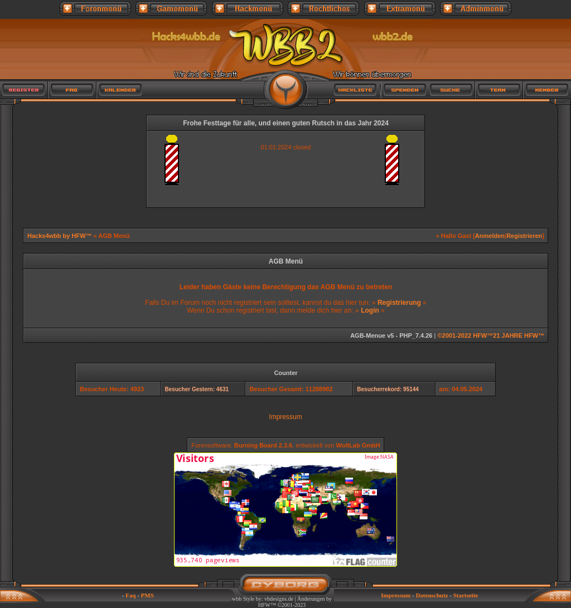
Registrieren (524, 235)
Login (370, 310)
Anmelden (490, 235)
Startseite (465, 595)
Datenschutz (431, 595)
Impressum (285, 417)
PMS (147, 595)
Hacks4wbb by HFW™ (60, 235)
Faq (130, 595)
